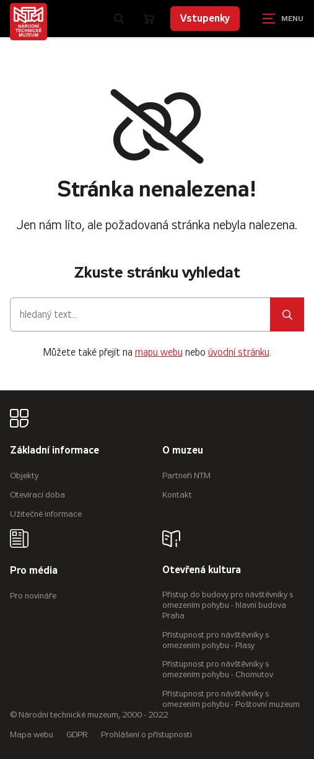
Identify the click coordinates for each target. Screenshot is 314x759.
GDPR (77, 734)
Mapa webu (31, 734)
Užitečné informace (46, 514)
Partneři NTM (186, 475)
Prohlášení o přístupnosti (146, 734)
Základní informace (54, 450)
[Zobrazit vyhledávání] (119, 18)
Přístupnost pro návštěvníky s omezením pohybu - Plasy (215, 640)
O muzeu (182, 450)
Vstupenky (205, 18)
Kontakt (177, 494)
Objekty (24, 475)
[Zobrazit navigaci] (283, 18)
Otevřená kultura (201, 570)
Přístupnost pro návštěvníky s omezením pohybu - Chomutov (217, 669)
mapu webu (159, 352)
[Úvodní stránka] (28, 21)
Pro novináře (33, 595)
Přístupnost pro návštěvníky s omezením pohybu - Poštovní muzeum (231, 699)
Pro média (34, 571)
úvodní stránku (238, 352)
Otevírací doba (37, 494)
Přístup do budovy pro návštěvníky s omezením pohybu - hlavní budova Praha (227, 605)
